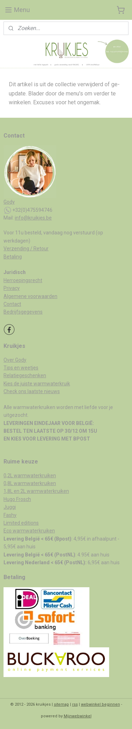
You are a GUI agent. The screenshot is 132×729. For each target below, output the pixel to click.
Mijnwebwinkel (78, 716)
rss (75, 704)
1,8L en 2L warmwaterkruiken (36, 491)
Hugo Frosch (17, 499)
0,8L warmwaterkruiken (30, 483)
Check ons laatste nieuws (32, 391)
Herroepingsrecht (23, 280)
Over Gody (15, 360)
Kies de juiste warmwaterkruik (37, 383)
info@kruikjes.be (33, 218)
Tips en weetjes (21, 368)
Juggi (10, 507)
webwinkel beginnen (100, 704)
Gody (9, 202)
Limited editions (21, 523)
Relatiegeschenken (25, 375)
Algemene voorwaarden (30, 296)
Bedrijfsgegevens (23, 312)
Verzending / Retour (26, 248)
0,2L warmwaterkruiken (30, 475)
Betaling (13, 256)
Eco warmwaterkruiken (29, 530)
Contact (12, 304)
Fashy (10, 515)
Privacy (12, 288)
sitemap (61, 704)
